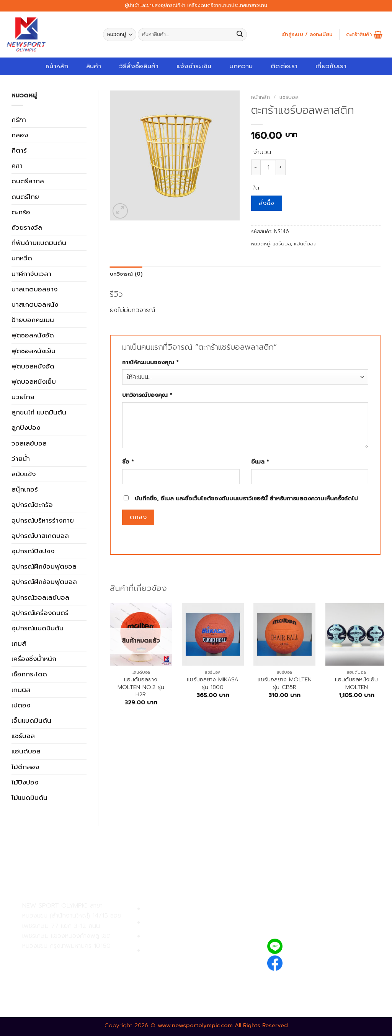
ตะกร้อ (20, 212)
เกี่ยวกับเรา (330, 66)
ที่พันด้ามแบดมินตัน (38, 243)
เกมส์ (18, 643)
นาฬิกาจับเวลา (31, 274)
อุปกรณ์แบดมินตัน (37, 628)
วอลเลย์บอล (29, 443)
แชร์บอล (23, 736)
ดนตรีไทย (25, 197)
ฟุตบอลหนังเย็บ (33, 381)
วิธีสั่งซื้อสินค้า (138, 66)
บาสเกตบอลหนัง (34, 304)
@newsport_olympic (320, 946)
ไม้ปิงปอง (24, 782)
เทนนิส (20, 690)
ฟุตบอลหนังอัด (32, 366)
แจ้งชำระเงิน (194, 66)
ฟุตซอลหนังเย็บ (33, 351)
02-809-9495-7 (66, 959)
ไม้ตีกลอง (25, 767)
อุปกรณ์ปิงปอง (32, 551)
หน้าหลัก (57, 66)
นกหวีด (21, 258)
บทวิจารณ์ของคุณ (147, 395)
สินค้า (93, 66)
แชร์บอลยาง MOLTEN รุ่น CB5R (285, 683)
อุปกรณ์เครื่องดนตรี (40, 613)
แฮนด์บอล (26, 751)
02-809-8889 (63, 976)
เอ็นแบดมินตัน (31, 720)
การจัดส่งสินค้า (165, 936)
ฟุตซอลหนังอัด (32, 335)
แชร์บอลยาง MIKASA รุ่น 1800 (212, 683)
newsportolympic (315, 961)
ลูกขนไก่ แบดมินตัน (38, 412)
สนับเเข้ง (23, 474)
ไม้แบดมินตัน (29, 797)
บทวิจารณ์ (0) (126, 274)
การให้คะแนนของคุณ (150, 362)
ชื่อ (128, 461)
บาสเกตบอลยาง (34, 289)
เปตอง (20, 705)
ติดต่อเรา (284, 66)
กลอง (19, 135)
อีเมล (260, 461)
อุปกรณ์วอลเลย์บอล (40, 597)
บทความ (241, 66)
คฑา (17, 166)
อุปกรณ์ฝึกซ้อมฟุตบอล (44, 582)
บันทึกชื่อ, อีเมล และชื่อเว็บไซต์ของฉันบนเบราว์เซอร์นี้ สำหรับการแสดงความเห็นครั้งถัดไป (246, 498)
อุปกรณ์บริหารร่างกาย (42, 520)
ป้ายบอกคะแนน (32, 320)
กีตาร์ (19, 150)
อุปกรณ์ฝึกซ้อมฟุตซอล (44, 566)
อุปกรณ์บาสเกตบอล (40, 536)
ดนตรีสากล (27, 181)
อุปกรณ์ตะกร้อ (32, 505)
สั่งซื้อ (266, 203)
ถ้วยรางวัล (26, 227)
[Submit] (240, 34)
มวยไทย (22, 397)
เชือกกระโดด (29, 674)
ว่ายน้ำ (20, 459)
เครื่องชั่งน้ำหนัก (33, 659)
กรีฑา (18, 120)
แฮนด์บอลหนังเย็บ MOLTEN (356, 683)
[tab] (126, 274)
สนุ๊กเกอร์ (24, 489)
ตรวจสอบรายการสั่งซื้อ (176, 950)
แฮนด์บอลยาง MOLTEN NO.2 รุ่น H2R (141, 687)
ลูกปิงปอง (25, 427)
